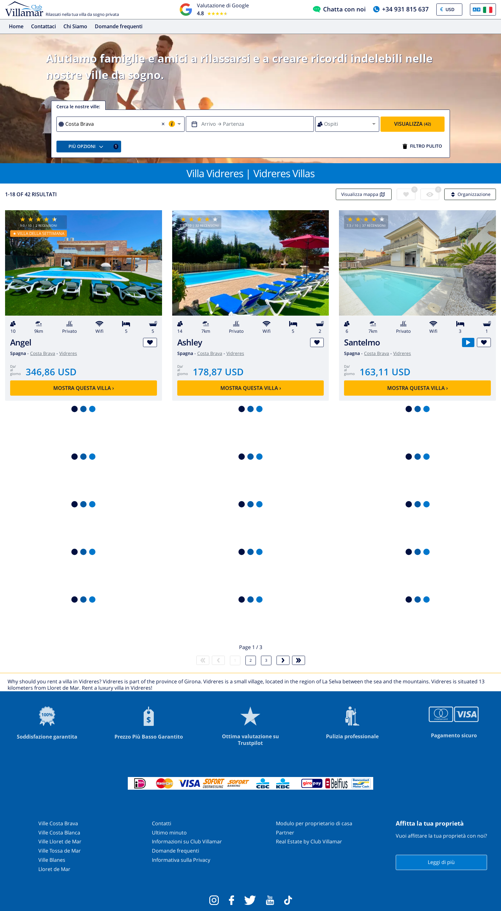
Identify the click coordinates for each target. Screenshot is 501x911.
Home (16, 26)
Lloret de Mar (54, 869)
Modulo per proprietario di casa (314, 823)
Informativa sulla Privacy (181, 859)
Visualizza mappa (363, 194)
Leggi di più (441, 862)
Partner (285, 832)
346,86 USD (51, 371)
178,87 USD (218, 371)
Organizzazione (470, 194)
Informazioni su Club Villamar (187, 841)
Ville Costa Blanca (59, 832)
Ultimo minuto (169, 832)
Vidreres (68, 353)
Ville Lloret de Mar (59, 841)
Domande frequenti (118, 26)
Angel (20, 342)
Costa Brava (42, 353)
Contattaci (43, 26)
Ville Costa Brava (58, 823)
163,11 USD (385, 371)
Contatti (161, 823)
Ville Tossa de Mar (59, 850)
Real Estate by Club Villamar (309, 841)
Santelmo (362, 342)
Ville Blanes (51, 859)
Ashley (189, 342)
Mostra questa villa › (83, 388)
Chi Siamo (75, 26)
